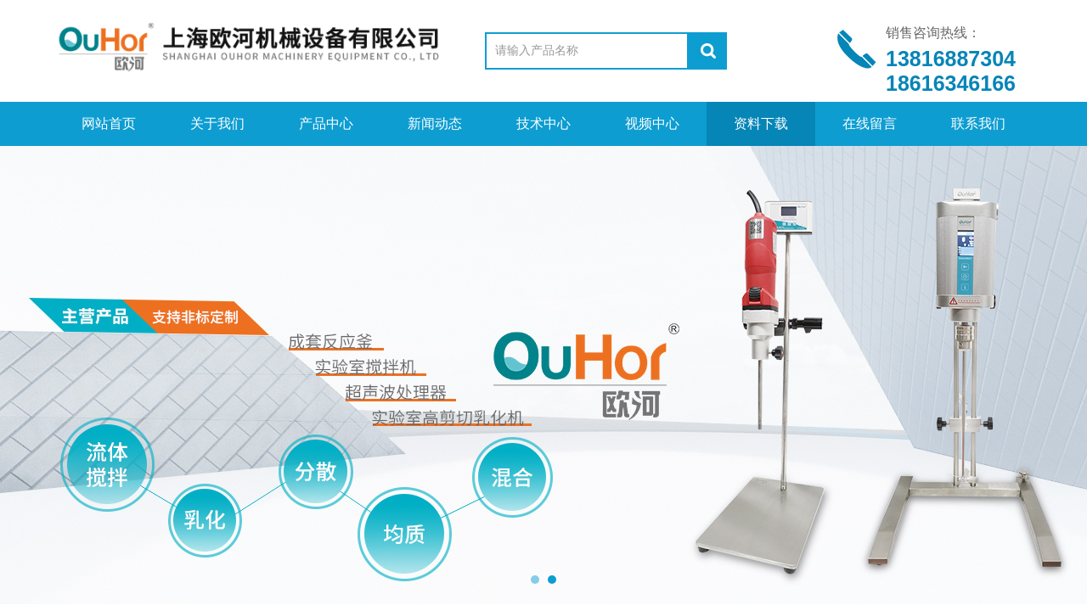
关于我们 (217, 123)
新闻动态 (435, 123)
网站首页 (109, 123)
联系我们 (978, 123)
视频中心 (652, 123)
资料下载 (761, 123)
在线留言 (869, 123)
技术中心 (543, 123)
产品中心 (326, 123)
